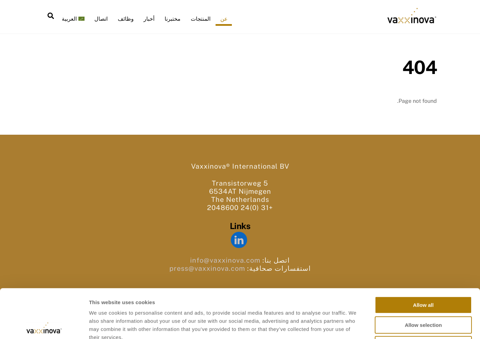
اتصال (101, 19)
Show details (356, 325)
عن (224, 19)
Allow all (423, 256)
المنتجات (200, 19)
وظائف (126, 19)
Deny (423, 296)
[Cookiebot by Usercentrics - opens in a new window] (44, 326)
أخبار (149, 19)
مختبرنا (173, 19)
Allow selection (423, 276)
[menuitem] (73, 19)
